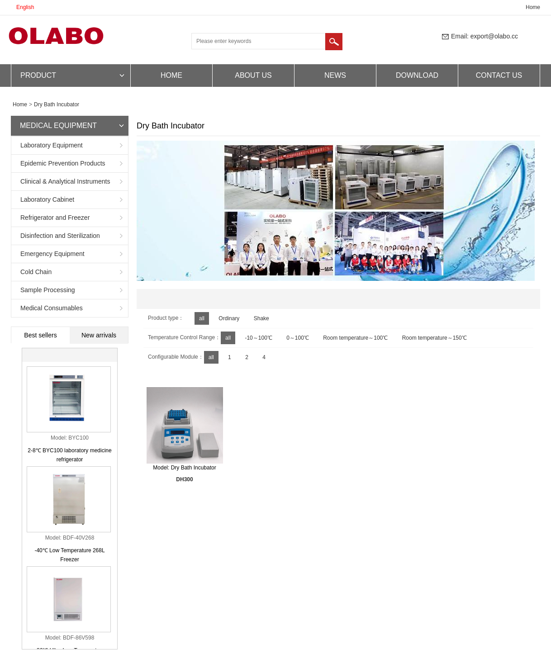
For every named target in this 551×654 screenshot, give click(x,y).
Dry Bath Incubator (56, 104)
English (25, 7)
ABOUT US (253, 75)
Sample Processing (47, 290)
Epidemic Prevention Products (62, 163)
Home (533, 7)
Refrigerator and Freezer (55, 217)
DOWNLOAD (417, 75)
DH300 (184, 479)
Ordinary (228, 318)
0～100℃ (297, 338)
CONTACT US (499, 75)
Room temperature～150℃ (434, 338)
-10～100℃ (258, 338)
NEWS (335, 75)
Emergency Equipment (52, 253)
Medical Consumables (51, 308)
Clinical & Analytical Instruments (65, 181)
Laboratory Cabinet (47, 199)
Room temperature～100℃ (355, 338)
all (201, 318)
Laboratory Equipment (51, 145)
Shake (261, 318)
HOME (171, 75)
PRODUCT (38, 75)
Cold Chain (36, 271)
